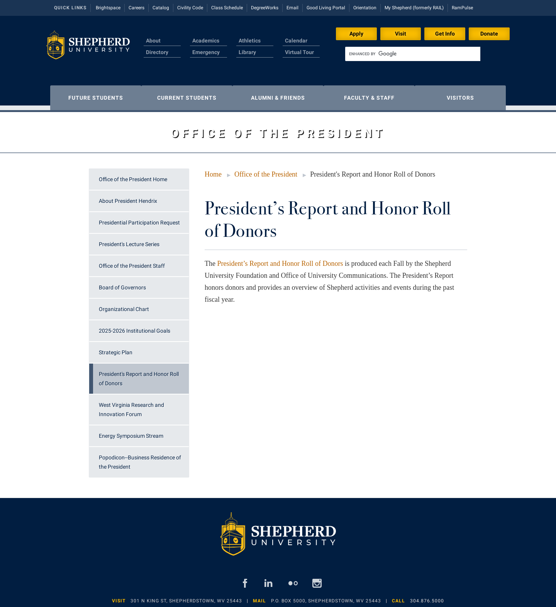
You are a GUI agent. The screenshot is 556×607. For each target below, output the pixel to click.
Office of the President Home (133, 175)
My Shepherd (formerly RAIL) (414, 7)
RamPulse (462, 7)
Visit (400, 34)
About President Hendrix (128, 197)
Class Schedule (227, 7)
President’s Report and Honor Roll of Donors (280, 260)
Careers (136, 7)
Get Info (445, 34)
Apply (356, 34)
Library (247, 52)
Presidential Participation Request (139, 219)
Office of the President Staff (132, 262)
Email (292, 7)
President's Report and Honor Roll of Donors (139, 375)
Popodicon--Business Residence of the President (140, 458)
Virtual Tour (299, 52)
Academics (205, 40)
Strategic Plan (115, 348)
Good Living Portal (326, 7)
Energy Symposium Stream (131, 432)
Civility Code (190, 7)
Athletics (250, 40)
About (153, 40)
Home (213, 170)
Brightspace (108, 7)
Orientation (364, 7)
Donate (489, 34)
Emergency (206, 52)
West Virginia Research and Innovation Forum (131, 405)
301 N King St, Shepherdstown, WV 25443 (186, 597)
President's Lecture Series (129, 240)
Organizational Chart (124, 305)
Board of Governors (122, 284)
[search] (412, 54)
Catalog (161, 7)
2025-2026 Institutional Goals (134, 327)
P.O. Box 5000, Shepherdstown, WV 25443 (326, 597)
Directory (157, 52)
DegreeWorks (264, 7)
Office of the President (265, 170)
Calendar (296, 40)
